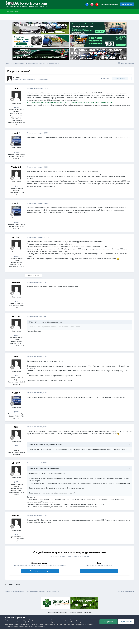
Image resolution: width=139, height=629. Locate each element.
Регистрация (127, 4)
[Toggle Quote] (30, 322)
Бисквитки (88, 612)
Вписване (99, 571)
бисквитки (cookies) (24, 622)
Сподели (105, 78)
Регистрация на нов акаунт (40, 571)
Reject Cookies (126, 622)
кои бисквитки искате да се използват (25, 624)
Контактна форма (75, 612)
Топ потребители (13, 11)
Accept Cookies (108, 622)
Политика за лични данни (57, 612)
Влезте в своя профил (109, 4)
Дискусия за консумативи (38, 79)
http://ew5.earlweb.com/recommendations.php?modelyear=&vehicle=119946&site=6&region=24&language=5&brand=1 (70, 102)
